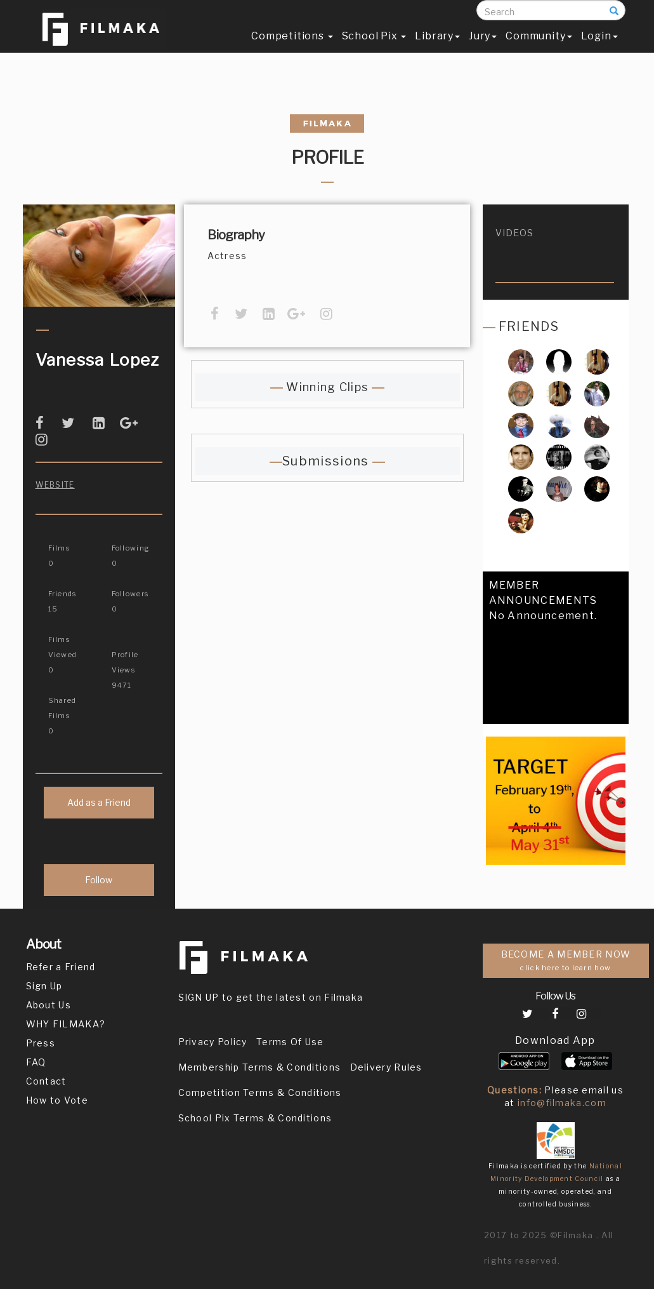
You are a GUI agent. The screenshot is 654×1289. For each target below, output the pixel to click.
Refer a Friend (61, 966)
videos (514, 232)
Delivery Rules (386, 1067)
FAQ (36, 1062)
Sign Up (44, 985)
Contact (46, 1081)
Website (55, 485)
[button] (492, 718)
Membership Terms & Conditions (259, 1067)
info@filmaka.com (562, 1102)
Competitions (291, 49)
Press (41, 1043)
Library (437, 49)
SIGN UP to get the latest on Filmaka (270, 997)
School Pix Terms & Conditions (255, 1117)
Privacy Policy (212, 1041)
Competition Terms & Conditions (260, 1092)
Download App (555, 1040)
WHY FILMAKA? (66, 1024)
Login (599, 49)
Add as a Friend (99, 802)
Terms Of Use (290, 1041)
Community (539, 49)
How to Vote (57, 1100)
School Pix (374, 49)
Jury (483, 49)
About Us (48, 1004)
